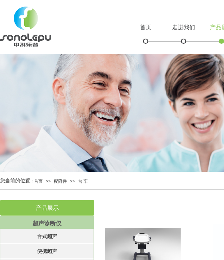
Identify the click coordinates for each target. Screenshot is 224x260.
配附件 (60, 181)
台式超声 (47, 236)
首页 (145, 27)
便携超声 (47, 251)
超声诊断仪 (47, 223)
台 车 (83, 181)
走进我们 (183, 27)
